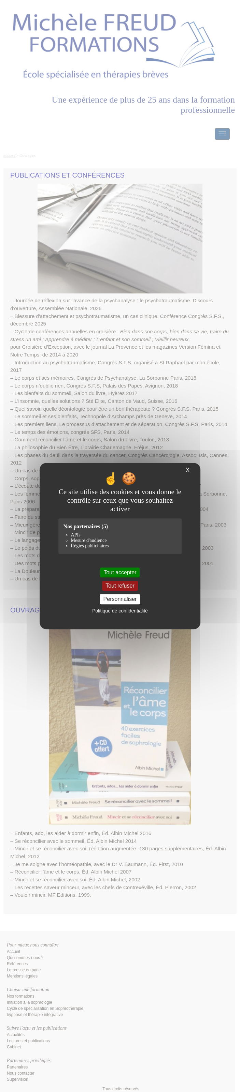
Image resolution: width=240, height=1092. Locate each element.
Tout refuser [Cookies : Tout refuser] (119, 586)
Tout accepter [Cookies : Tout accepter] (119, 572)
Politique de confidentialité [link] (120, 610)
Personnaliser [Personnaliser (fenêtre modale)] (120, 599)
